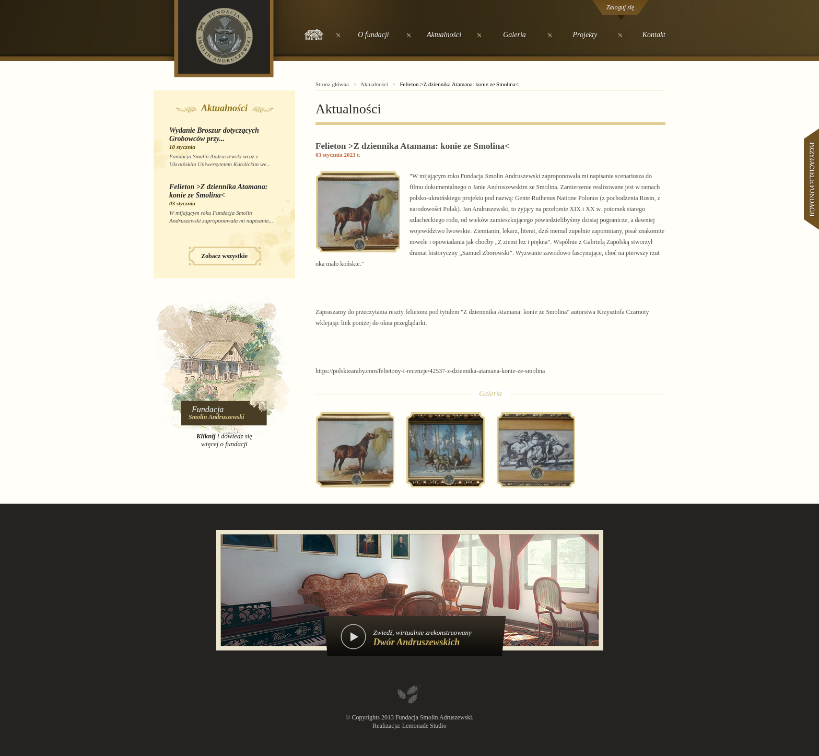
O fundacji (373, 35)
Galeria (514, 35)
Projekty (585, 35)
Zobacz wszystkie (224, 256)
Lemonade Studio (424, 725)
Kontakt (653, 35)
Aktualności (444, 35)
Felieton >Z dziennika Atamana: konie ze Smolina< (218, 191)
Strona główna (332, 84)
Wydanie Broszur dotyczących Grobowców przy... (214, 134)
